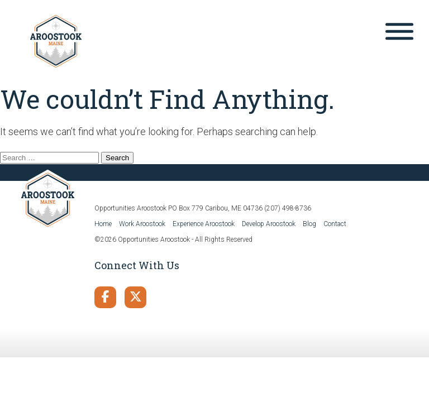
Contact (334, 224)
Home (103, 224)
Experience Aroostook (204, 224)
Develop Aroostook (268, 224)
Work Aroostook (142, 224)
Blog (309, 224)
